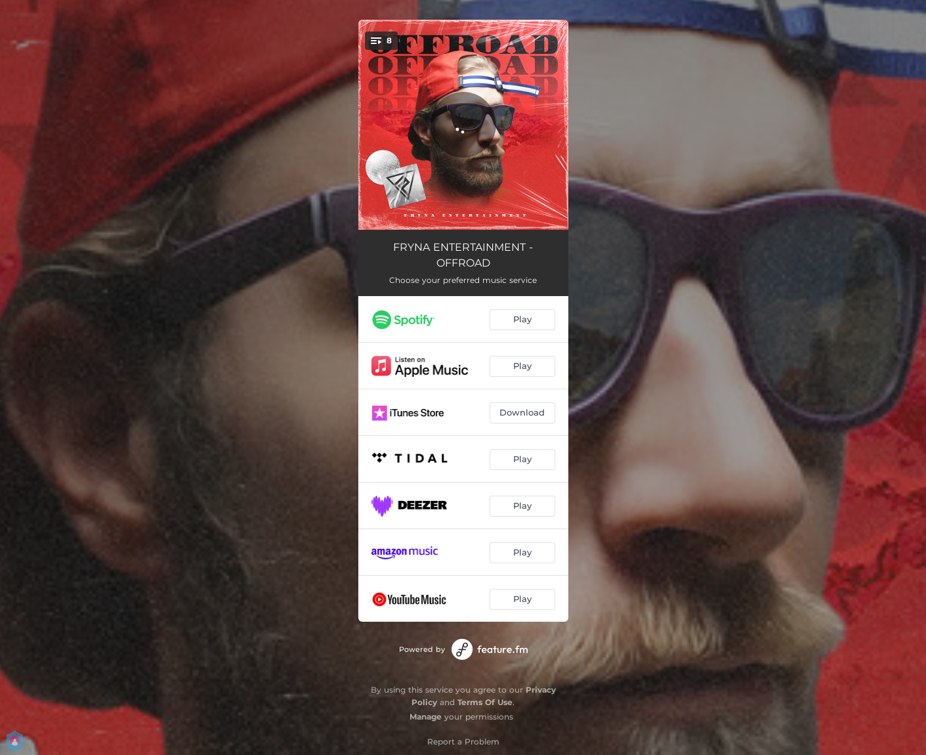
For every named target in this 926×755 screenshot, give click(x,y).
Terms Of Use (485, 702)
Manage (426, 717)
